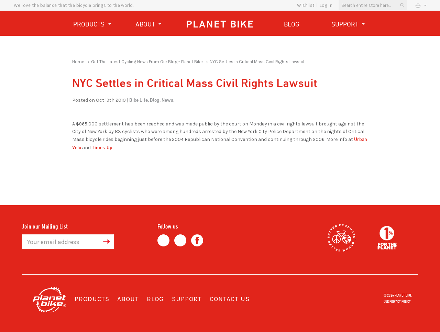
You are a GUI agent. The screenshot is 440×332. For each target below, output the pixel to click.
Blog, (155, 100)
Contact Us (230, 299)
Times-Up (102, 147)
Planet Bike (220, 24)
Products (92, 25)
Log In (326, 5)
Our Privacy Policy (397, 301)
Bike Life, (139, 100)
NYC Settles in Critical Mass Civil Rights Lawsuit (257, 61)
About (148, 25)
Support (348, 25)
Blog (291, 24)
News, (168, 100)
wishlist (305, 5)
